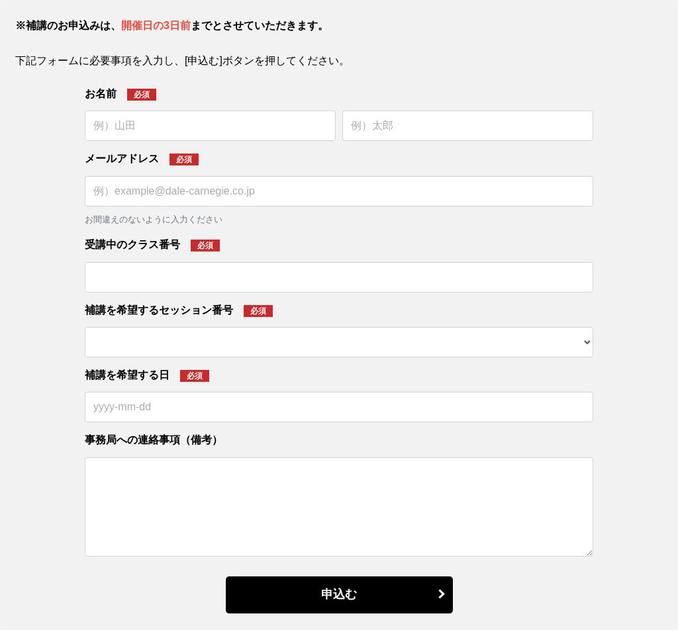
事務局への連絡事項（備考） (153, 439)
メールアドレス (122, 158)
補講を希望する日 (127, 375)
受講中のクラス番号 (132, 244)
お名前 (101, 93)
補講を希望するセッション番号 (159, 310)
